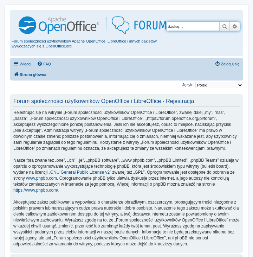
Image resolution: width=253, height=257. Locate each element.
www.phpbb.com (41, 178)
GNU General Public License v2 (80, 172)
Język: (187, 85)
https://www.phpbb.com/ (35, 190)
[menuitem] (44, 64)
